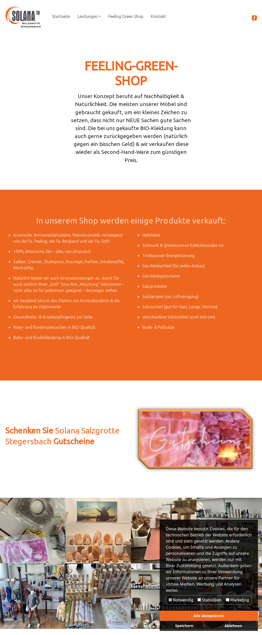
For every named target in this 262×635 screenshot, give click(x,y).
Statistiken (210, 600)
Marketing (237, 600)
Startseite (61, 16)
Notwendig (181, 600)
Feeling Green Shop (125, 16)
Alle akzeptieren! (208, 615)
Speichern (184, 625)
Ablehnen (233, 625)
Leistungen (87, 16)
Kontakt (158, 16)
